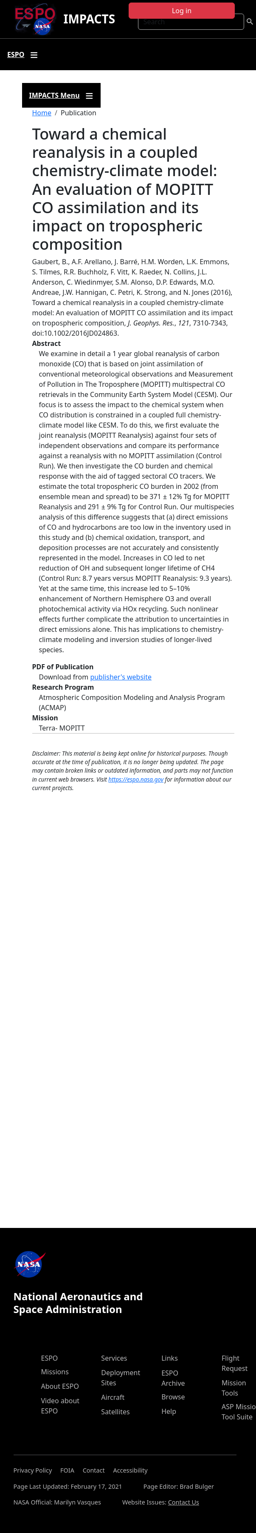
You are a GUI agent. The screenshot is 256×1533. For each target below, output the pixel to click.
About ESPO (60, 1386)
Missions (55, 1371)
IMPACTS (89, 19)
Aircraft (112, 1397)
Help (168, 1411)
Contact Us (183, 1502)
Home (42, 112)
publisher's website (121, 677)
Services (114, 1358)
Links (169, 1358)
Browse (173, 1397)
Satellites (115, 1411)
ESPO (49, 1358)
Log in (181, 10)
